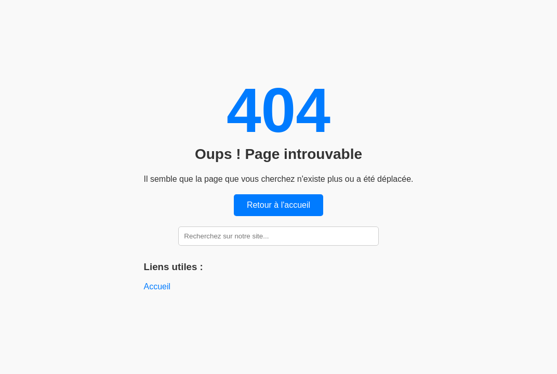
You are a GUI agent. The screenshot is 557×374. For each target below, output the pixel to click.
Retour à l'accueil (278, 205)
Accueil (157, 286)
